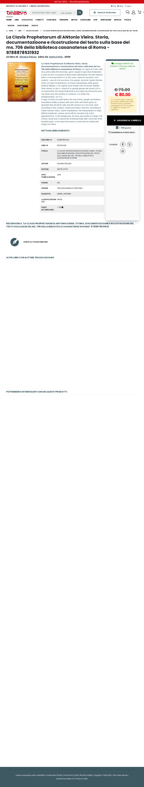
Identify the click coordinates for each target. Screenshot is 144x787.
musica (117, 19)
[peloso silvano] (32, 31)
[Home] (9, 31)
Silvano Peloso (28, 57)
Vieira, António (64, 194)
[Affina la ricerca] (68, 13)
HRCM (59, 199)
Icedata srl (70, 778)
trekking (63, 19)
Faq (113, 6)
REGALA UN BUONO (105, 12)
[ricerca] (44, 12)
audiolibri (85, 19)
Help (120, 6)
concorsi (51, 19)
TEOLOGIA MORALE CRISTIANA (69, 188)
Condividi (113, 144)
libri (16, 19)
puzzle (127, 19)
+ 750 (60, 207)
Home (9, 19)
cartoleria (23, 25)
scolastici (27, 19)
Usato (35, 25)
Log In (127, 6)
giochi (11, 25)
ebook (74, 19)
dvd (95, 19)
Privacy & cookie (81, 778)
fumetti (39, 19)
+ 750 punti (123, 127)
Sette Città (62, 169)
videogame (105, 19)
